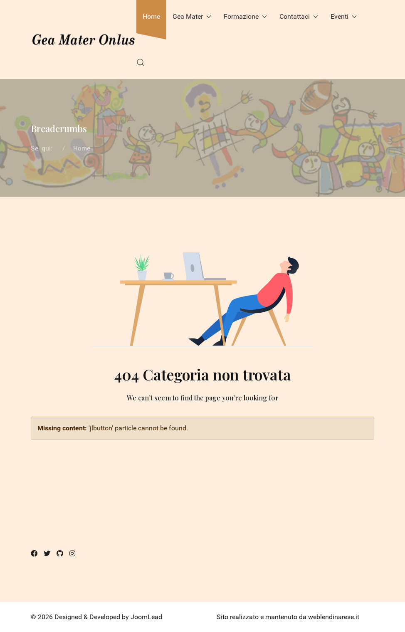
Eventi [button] (344, 16)
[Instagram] (72, 554)
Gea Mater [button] (192, 16)
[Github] (60, 554)
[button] (140, 62)
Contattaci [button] (298, 16)
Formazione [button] (245, 16)
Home (151, 16)
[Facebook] (34, 554)
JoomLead (146, 617)
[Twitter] (47, 554)
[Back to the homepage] (83, 39)
